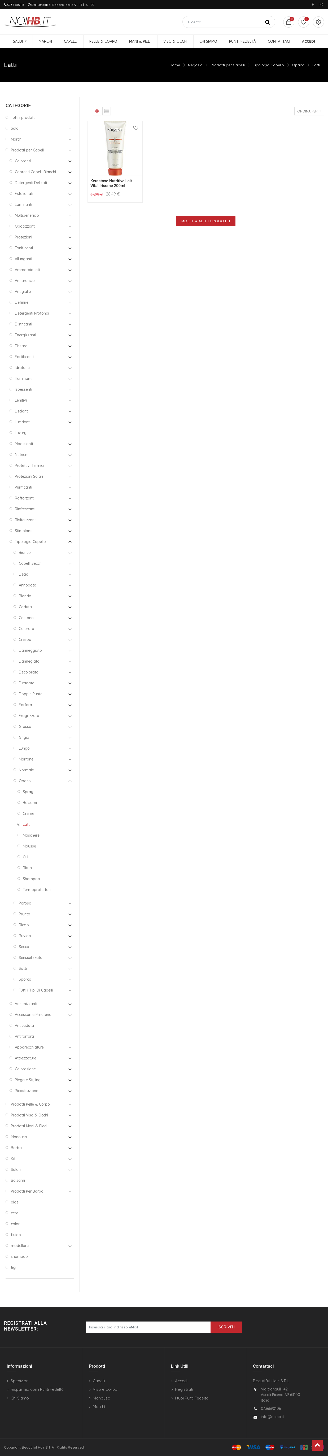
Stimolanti (23, 530)
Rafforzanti (24, 498)
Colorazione (25, 1069)
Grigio (24, 737)
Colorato (26, 628)
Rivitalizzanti (26, 520)
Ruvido (25, 935)
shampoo (19, 1256)
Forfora (25, 704)
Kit (13, 1158)
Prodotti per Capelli (228, 65)
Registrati (184, 1389)
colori (15, 1224)
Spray (28, 791)
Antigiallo (23, 291)
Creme (28, 813)
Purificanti (23, 487)
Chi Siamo (20, 1398)
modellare (20, 1245)
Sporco (25, 979)
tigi (13, 1267)
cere (14, 1213)
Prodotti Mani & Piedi (29, 1126)
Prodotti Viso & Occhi (29, 1115)
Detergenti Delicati (31, 182)
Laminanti (23, 204)
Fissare (21, 346)
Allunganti (23, 259)
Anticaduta (24, 1025)
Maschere (31, 835)
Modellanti (24, 443)
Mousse (29, 846)
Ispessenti (23, 389)
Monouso (19, 1137)
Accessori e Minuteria (33, 1014)
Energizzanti (25, 335)
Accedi (181, 1380)
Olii (25, 857)
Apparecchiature (29, 1047)
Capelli (99, 1380)
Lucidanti (22, 422)
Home (174, 65)
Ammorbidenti (27, 269)
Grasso (25, 726)
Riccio (24, 925)
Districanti (23, 324)
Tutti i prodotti (23, 117)
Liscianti (22, 411)
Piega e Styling (28, 1079)
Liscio (23, 574)
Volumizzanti (26, 1003)
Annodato (27, 585)
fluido (16, 1234)
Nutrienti (22, 454)
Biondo (25, 596)
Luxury (20, 433)
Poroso (25, 903)
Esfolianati (24, 193)
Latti (316, 65)
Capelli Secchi (30, 563)
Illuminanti (23, 378)
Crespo (25, 639)
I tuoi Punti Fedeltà (191, 1398)
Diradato (26, 683)
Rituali (28, 868)
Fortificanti (24, 356)
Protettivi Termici (29, 465)
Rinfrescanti (25, 509)
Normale (26, 770)
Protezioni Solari (29, 476)
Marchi (16, 139)
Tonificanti (24, 248)
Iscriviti (226, 1327)
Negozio (195, 65)
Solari (16, 1169)
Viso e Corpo (105, 1389)
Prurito (24, 914)
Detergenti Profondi (32, 313)
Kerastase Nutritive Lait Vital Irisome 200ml (111, 183)
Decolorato (28, 672)
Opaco (298, 65)
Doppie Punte (30, 694)
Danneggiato (30, 650)
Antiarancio (25, 280)
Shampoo (31, 878)
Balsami (30, 802)
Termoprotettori (37, 889)
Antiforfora (24, 1036)
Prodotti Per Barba (27, 1191)
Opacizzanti (25, 226)
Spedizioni (20, 1380)
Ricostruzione (26, 1090)
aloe (15, 1202)
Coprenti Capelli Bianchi (35, 171)
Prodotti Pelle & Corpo (30, 1104)
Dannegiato (29, 661)
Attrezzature (25, 1058)
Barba (16, 1147)
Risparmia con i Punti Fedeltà (37, 1389)
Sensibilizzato (30, 957)
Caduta (25, 607)
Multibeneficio (27, 215)
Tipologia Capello (268, 65)
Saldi (15, 128)
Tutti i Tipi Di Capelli (36, 990)
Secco (24, 946)
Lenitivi (21, 400)
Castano (26, 617)
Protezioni (23, 237)
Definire (21, 302)
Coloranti (23, 161)
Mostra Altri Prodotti (205, 221)
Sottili (23, 968)
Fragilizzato (29, 715)
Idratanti (22, 367)
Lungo (24, 748)
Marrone (26, 759)
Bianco (25, 552)
